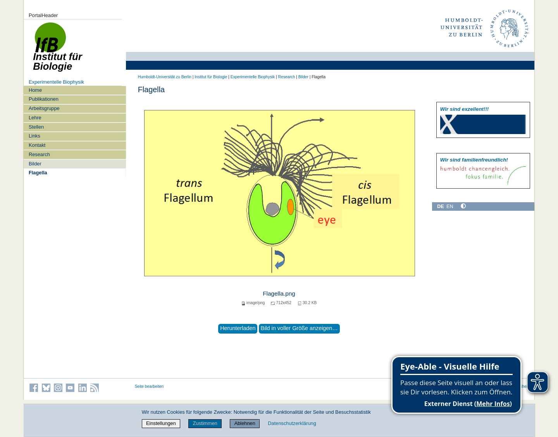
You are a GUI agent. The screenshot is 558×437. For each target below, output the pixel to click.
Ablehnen (244, 423)
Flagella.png (279, 293)
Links (34, 136)
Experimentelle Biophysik (56, 82)
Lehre (35, 117)
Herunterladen (237, 328)
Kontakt (37, 145)
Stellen (36, 127)
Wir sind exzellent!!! (464, 109)
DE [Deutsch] (440, 206)
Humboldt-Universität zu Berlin (164, 77)
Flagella (38, 172)
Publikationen (44, 99)
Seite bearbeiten (149, 386)
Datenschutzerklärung (292, 423)
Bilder (35, 164)
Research (39, 154)
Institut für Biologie (211, 77)
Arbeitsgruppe (44, 108)
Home (35, 90)
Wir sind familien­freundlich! (474, 160)
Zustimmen (205, 423)
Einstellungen (161, 423)
